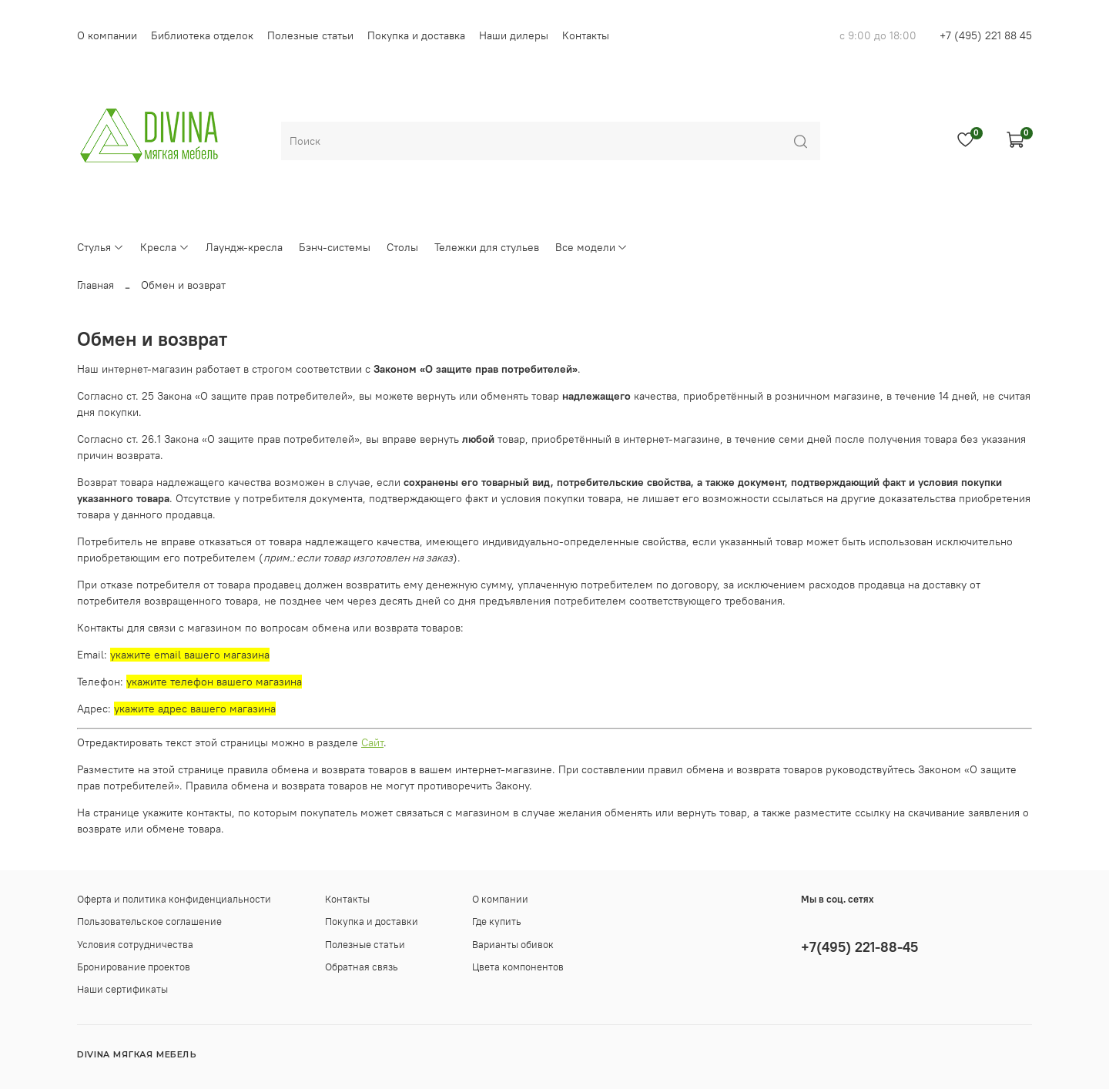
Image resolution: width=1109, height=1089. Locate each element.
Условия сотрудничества (135, 944)
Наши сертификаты (122, 989)
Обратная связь (361, 967)
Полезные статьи (310, 35)
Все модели (591, 247)
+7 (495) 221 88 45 (986, 35)
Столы (402, 247)
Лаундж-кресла (244, 247)
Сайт (372, 742)
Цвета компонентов (518, 967)
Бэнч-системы (334, 247)
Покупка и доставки (371, 921)
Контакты (585, 35)
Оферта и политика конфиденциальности (174, 899)
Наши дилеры (513, 35)
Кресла (164, 247)
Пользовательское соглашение (149, 921)
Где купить (496, 921)
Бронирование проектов (133, 967)
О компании (107, 35)
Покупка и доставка (416, 35)
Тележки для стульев (486, 247)
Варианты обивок (513, 944)
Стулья (100, 247)
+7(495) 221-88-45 (859, 947)
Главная (95, 285)
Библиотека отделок (202, 35)
